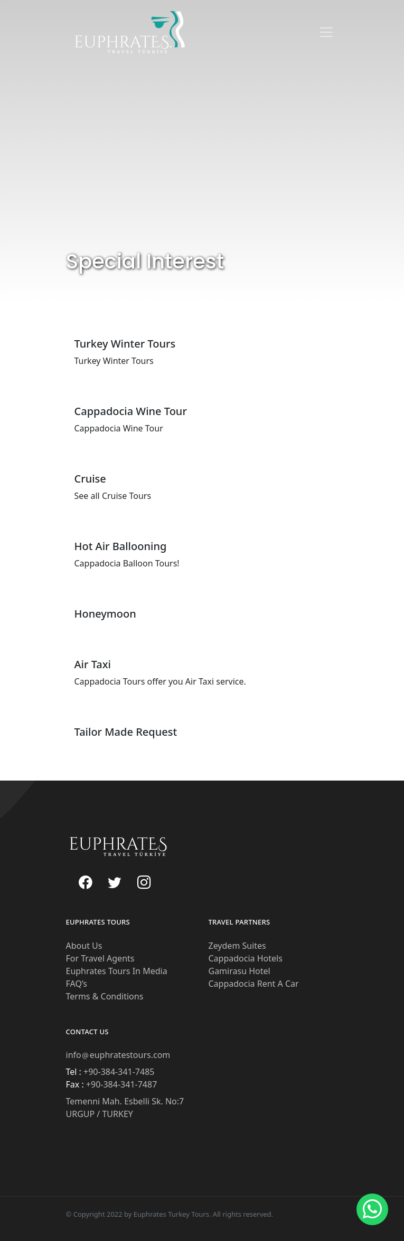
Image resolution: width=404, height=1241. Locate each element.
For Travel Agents (100, 958)
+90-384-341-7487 (120, 1084)
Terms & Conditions (105, 996)
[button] (372, 1209)
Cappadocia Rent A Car (254, 983)
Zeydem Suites (237, 945)
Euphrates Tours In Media (116, 971)
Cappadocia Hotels (246, 958)
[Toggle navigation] (326, 32)
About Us (84, 945)
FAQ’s (76, 983)
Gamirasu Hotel (239, 971)
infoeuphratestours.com (118, 1055)
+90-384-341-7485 (118, 1072)
